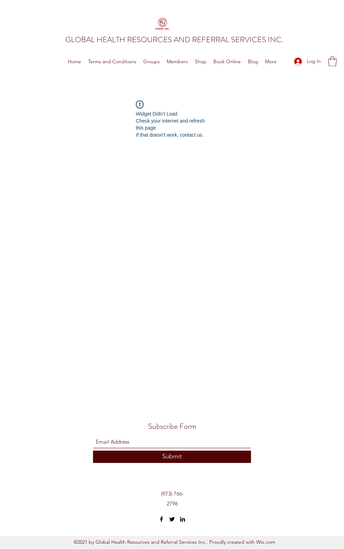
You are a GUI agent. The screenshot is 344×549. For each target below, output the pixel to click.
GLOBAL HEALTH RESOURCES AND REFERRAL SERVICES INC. (174, 39)
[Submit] (172, 457)
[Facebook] (161, 519)
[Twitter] (172, 519)
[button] (332, 61)
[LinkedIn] (182, 519)
